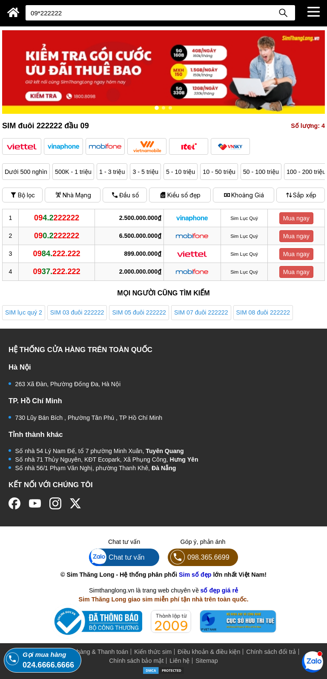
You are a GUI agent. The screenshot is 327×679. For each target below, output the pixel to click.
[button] (21, 146)
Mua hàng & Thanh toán (95, 651)
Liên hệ (179, 660)
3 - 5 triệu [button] (145, 171)
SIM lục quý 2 (23, 312)
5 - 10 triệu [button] (180, 171)
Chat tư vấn (117, 557)
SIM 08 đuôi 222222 (263, 312)
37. (56, 271)
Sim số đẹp (195, 574)
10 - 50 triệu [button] (219, 171)
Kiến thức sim (153, 651)
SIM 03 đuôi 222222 (77, 312)
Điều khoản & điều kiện (209, 651)
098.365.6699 (198, 557)
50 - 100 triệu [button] (261, 171)
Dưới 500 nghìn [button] (26, 171)
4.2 (56, 218)
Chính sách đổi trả (271, 651)
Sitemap (206, 660)
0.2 (56, 235)
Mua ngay (296, 218)
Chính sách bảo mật (136, 660)
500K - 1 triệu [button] (73, 171)
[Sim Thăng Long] (13, 12)
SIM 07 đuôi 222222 (201, 312)
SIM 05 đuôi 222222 (139, 312)
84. (56, 253)
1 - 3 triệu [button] (112, 171)
